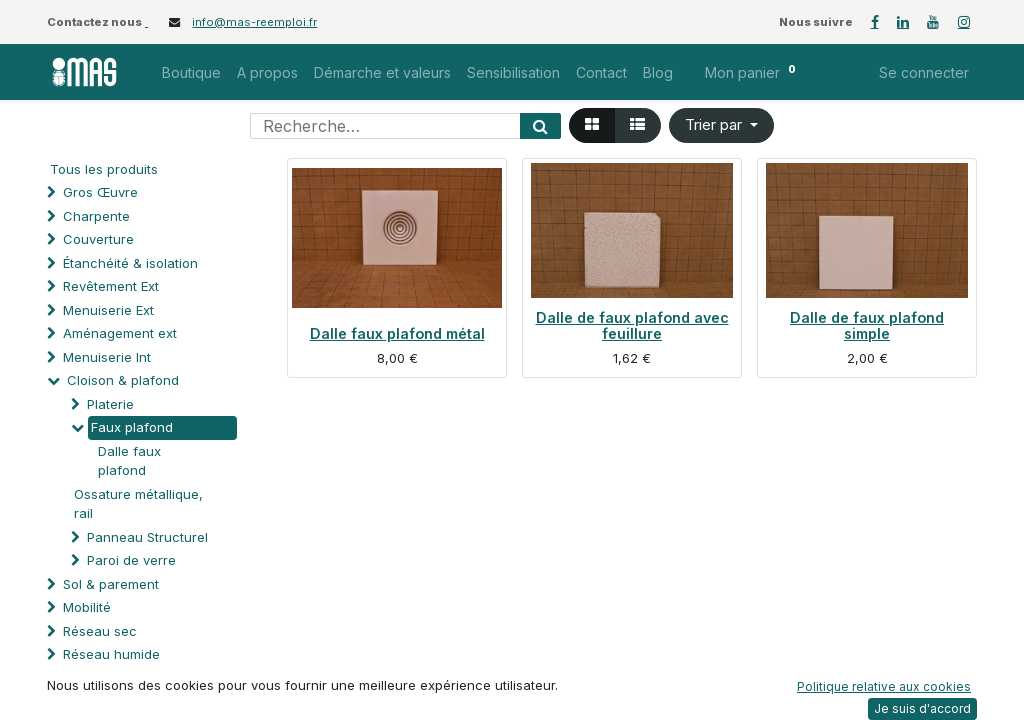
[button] (721, 125)
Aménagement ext (120, 333)
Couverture (98, 239)
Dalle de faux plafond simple (867, 325)
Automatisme (103, 678)
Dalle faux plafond (129, 461)
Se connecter (924, 72)
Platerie (110, 404)
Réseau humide (111, 654)
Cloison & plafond (123, 380)
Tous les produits (104, 169)
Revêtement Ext (111, 286)
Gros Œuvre (100, 192)
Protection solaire (118, 701)
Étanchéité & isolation (130, 263)
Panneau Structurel (147, 537)
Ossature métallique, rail (138, 504)
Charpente (96, 216)
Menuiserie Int (107, 357)
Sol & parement (113, 584)
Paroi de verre (131, 560)
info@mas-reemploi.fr (254, 22)
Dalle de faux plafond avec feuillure (632, 325)
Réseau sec (100, 631)
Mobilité (87, 607)
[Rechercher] (540, 126)
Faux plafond (132, 427)
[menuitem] (191, 72)
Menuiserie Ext (108, 310)
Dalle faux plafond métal (397, 333)
